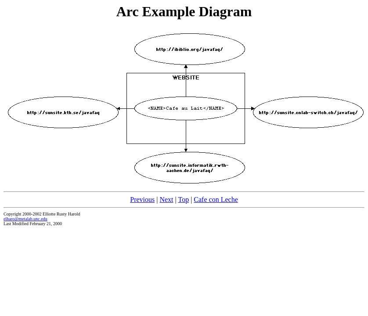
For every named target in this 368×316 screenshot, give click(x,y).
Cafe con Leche (216, 199)
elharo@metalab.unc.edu (25, 218)
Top (183, 199)
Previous (142, 199)
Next (166, 199)
